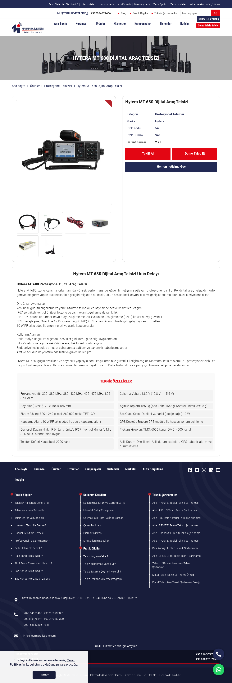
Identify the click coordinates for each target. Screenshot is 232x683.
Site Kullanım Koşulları (96, 540)
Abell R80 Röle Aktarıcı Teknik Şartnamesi (176, 517)
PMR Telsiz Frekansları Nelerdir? (33, 563)
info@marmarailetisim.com (39, 635)
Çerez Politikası (92, 525)
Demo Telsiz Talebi (208, 25)
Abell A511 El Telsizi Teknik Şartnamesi (175, 510)
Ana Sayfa (60, 23)
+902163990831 (54, 613)
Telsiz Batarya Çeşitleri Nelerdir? (102, 571)
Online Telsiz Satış (208, 18)
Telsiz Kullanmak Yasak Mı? (99, 563)
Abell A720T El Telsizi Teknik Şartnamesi (175, 540)
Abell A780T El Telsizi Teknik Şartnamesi (175, 502)
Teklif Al (148, 153)
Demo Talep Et (195, 153)
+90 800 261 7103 (206, 659)
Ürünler (100, 23)
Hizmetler (120, 23)
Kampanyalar (142, 23)
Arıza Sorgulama (153, 469)
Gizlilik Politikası (92, 533)
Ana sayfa (18, 86)
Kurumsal (81, 23)
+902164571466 (101, 13)
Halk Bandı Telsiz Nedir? (29, 555)
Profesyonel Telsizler (58, 86)
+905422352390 (54, 618)
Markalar (130, 469)
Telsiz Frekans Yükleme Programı (102, 579)
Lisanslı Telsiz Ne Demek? (29, 533)
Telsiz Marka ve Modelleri (29, 517)
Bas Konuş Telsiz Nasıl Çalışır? (32, 578)
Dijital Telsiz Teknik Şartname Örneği (173, 574)
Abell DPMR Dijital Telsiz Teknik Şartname (176, 555)
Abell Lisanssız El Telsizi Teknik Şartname (176, 533)
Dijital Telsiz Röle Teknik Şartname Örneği (176, 582)
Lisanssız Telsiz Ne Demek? (30, 525)
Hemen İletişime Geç (171, 166)
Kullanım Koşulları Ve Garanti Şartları (105, 502)
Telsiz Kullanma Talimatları (30, 510)
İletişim (184, 23)
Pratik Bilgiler (140, 13)
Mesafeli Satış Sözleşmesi (98, 510)
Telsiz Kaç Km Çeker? (95, 556)
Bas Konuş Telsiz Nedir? (29, 570)
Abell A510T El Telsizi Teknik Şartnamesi (175, 525)
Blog (123, 13)
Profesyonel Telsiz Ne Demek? (32, 540)
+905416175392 (32, 618)
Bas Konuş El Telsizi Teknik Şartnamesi (175, 548)
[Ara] (215, 13)
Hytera (159, 121)
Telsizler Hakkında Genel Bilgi (32, 502)
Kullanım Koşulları (94, 495)
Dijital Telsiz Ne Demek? (28, 548)
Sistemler (165, 23)
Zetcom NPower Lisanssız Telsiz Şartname (171, 565)
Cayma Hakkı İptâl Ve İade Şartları (103, 517)
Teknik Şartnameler (165, 13)
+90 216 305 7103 (206, 654)
